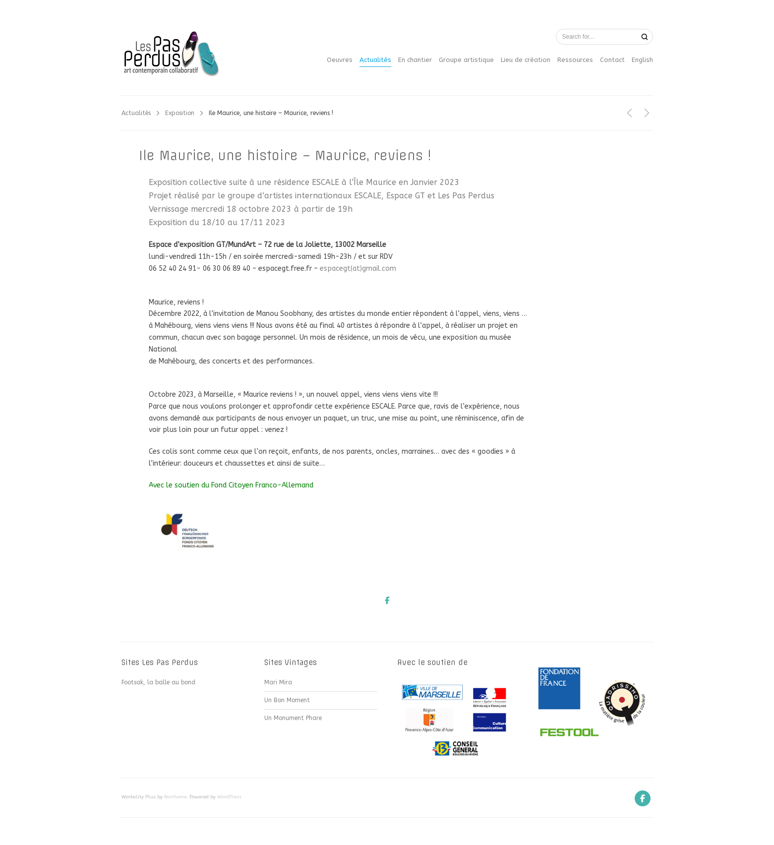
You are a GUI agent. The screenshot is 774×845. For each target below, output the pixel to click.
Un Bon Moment (287, 700)
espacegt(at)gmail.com (358, 268)
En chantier (415, 59)
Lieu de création (525, 59)
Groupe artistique (466, 59)
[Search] (644, 37)
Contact (612, 59)
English (642, 59)
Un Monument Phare (293, 718)
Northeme (175, 797)
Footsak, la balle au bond (158, 682)
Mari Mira (278, 682)
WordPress (229, 797)
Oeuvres (340, 59)
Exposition (179, 113)
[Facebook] (642, 798)
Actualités (375, 59)
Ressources (575, 59)
